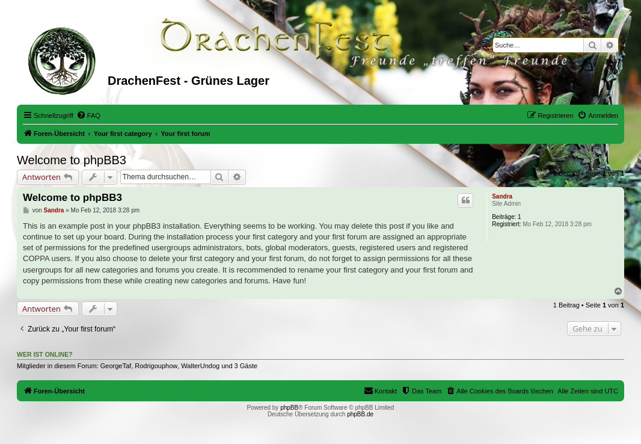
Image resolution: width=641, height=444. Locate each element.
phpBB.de (360, 414)
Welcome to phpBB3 (71, 160)
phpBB (289, 407)
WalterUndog (200, 365)
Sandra (502, 196)
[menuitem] (88, 115)
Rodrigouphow (156, 365)
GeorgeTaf (115, 365)
